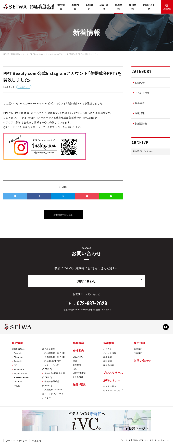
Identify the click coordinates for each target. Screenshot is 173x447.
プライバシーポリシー (16, 441)
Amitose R (19, 370)
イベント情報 (141, 92)
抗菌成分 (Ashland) (53, 390)
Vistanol (18, 382)
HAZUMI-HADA (21, 378)
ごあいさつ (78, 357)
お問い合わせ (149, 6)
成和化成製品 (18, 350)
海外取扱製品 (48, 349)
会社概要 (77, 365)
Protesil (18, 362)
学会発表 (139, 103)
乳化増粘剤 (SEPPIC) (55, 353)
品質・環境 (104, 6)
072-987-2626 (92, 302)
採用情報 (132, 6)
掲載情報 (139, 113)
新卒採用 (138, 350)
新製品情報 (140, 123)
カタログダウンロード (53, 394)
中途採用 (138, 354)
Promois (18, 354)
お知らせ (139, 82)
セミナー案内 (109, 387)
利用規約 (36, 441)
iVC (15, 366)
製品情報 (61, 6)
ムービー (46, 398)
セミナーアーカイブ (112, 391)
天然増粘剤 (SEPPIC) (55, 357)
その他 (17, 386)
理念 (75, 361)
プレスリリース (113, 373)
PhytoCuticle (20, 374)
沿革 (75, 369)
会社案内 (89, 6)
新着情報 (118, 6)
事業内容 (75, 6)
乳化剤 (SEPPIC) (52, 361)
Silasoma (18, 358)
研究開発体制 (79, 373)
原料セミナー (111, 381)
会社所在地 (78, 377)
